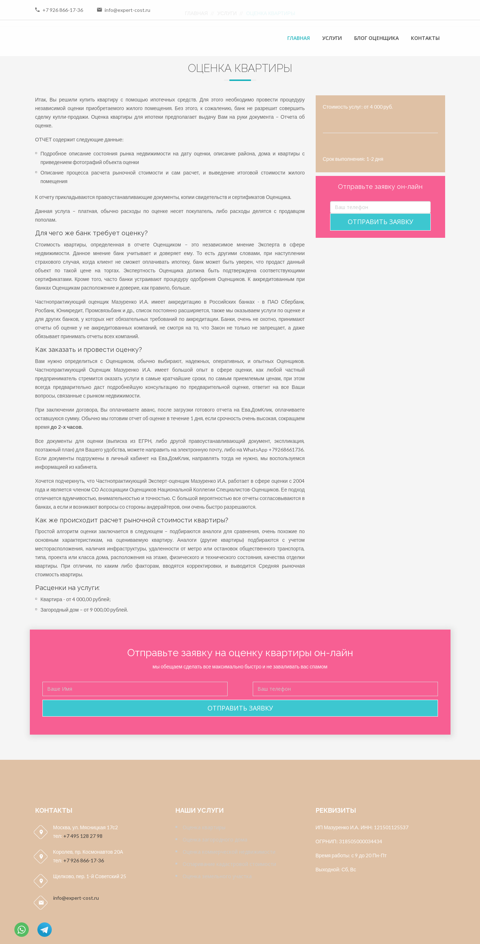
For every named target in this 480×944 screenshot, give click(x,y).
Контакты (425, 38)
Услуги (332, 38)
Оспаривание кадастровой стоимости (229, 864)
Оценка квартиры (204, 827)
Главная (298, 38)
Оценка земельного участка (217, 876)
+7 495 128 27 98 (82, 836)
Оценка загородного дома (215, 839)
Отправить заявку (380, 221)
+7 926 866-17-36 (62, 10)
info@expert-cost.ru (127, 10)
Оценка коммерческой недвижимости (229, 851)
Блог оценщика (376, 38)
